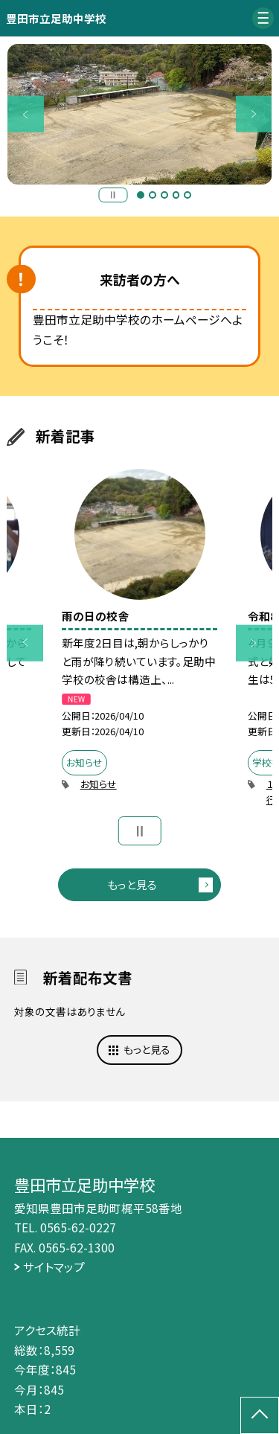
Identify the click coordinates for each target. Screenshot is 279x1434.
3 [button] (164, 195)
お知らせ (98, 784)
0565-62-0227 (78, 1227)
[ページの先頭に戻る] (259, 1415)
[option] (139, 114)
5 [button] (187, 195)
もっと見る (132, 884)
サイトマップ (54, 1266)
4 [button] (176, 195)
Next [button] (254, 114)
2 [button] (152, 195)
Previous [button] (25, 114)
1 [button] (140, 195)
